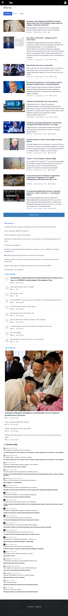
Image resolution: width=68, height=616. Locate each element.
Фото (15, 13)
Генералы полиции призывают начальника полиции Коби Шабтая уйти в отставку (43, 124)
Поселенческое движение (12, 245)
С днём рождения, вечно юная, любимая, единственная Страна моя (31, 326)
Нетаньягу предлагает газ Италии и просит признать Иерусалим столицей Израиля (44, 83)
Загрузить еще (34, 215)
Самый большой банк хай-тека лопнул (42, 101)
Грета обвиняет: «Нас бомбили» (14, 269)
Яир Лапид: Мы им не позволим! (39, 65)
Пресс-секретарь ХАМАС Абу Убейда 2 (16, 231)
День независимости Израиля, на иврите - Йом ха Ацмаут (28, 319)
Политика (29, 59)
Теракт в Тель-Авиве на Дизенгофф (41, 159)
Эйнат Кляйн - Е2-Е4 (16, 293)
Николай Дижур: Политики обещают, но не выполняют (27, 339)
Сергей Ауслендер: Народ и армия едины (23, 306)
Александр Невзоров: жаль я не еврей (22, 287)
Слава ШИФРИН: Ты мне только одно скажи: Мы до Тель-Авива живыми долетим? (35, 300)
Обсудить (54, 59)
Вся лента (9, 223)
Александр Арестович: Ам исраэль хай (22, 313)
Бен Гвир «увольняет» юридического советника (41, 39)
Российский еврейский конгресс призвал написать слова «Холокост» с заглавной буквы (43, 193)
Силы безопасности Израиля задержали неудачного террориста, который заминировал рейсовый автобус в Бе (43, 177)
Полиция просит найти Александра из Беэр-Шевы (44, 140)
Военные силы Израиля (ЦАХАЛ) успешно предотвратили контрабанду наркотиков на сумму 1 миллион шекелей (44, 23)
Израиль (29, 32)
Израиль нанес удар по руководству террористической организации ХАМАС (27, 265)
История (29, 208)
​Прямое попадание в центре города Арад (17, 235)
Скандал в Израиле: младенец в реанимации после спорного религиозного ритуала (30, 227)
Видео (22, 13)
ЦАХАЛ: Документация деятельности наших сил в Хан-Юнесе (24, 255)
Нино (6, 485)
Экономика (30, 117)
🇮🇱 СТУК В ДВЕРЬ (15, 333)
